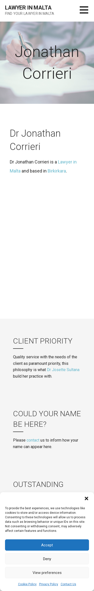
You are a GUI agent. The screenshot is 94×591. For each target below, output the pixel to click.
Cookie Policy (27, 584)
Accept (47, 545)
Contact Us (68, 584)
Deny (47, 559)
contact (33, 440)
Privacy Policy (48, 584)
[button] (86, 498)
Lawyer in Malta (28, 8)
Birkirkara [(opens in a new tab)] (57, 171)
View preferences (47, 572)
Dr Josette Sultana (63, 369)
